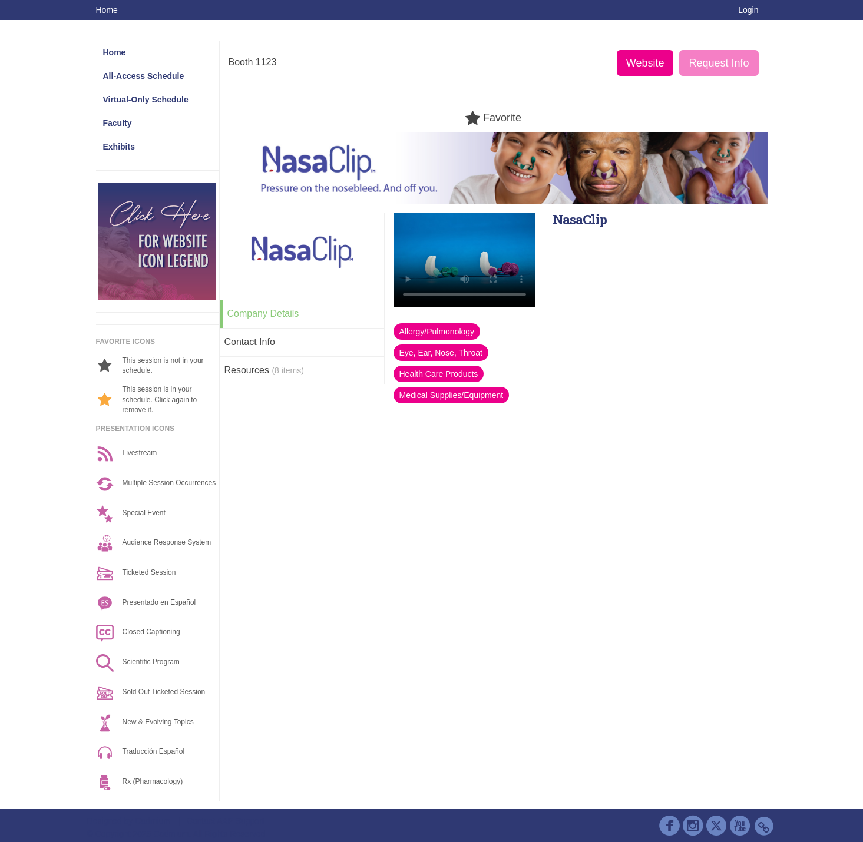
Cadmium (152, 821)
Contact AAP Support (225, 821)
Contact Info (249, 342)
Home (107, 10)
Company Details (263, 314)
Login (748, 10)
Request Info (719, 63)
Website (645, 63)
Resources (264, 370)
